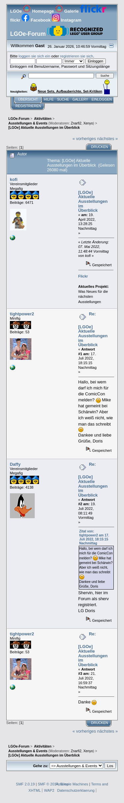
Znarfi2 (76, 123)
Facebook (36, 20)
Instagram (66, 20)
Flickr (83, 276)
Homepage (39, 11)
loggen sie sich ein (34, 56)
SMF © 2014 (48, 784)
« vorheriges (84, 138)
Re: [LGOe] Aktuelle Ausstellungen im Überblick (93, 329)
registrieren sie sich (76, 56)
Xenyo (88, 123)
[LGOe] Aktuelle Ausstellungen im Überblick (93, 201)
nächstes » (107, 138)
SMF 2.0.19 (25, 784)
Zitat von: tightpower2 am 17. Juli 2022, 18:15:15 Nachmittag (94, 537)
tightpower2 (22, 313)
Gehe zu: (40, 766)
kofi (14, 179)
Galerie (67, 11)
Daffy (15, 464)
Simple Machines (74, 784)
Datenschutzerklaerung (76, 790)
